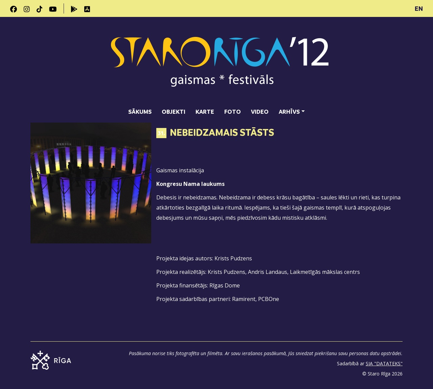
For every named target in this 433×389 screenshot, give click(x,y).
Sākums (140, 111)
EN (419, 8)
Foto (232, 111)
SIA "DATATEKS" (384, 363)
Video (260, 111)
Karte (205, 111)
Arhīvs (289, 111)
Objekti (173, 111)
